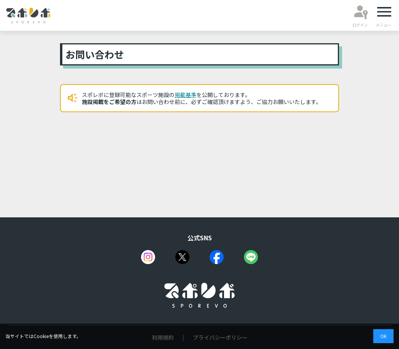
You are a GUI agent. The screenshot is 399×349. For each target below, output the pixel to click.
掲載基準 (185, 95)
